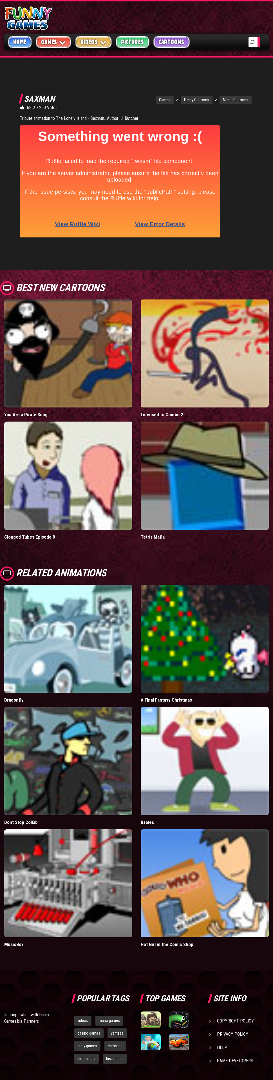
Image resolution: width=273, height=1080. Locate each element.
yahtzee (117, 1015)
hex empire (115, 1040)
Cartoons (171, 42)
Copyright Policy (235, 1002)
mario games (109, 1002)
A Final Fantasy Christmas (166, 681)
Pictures (132, 42)
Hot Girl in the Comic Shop (167, 926)
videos (82, 1002)
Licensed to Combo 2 (162, 396)
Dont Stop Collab (21, 804)
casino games (88, 1015)
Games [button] (53, 42)
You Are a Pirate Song (26, 396)
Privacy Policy (232, 1016)
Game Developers (235, 1042)
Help (222, 1029)
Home (19, 42)
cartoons (115, 1027)
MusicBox (14, 926)
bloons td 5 (86, 1040)
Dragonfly (14, 681)
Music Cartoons (219, 100)
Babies (147, 804)
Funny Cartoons (180, 100)
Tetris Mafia (153, 518)
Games (148, 100)
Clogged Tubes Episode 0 (29, 518)
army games (87, 1027)
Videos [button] (93, 42)
